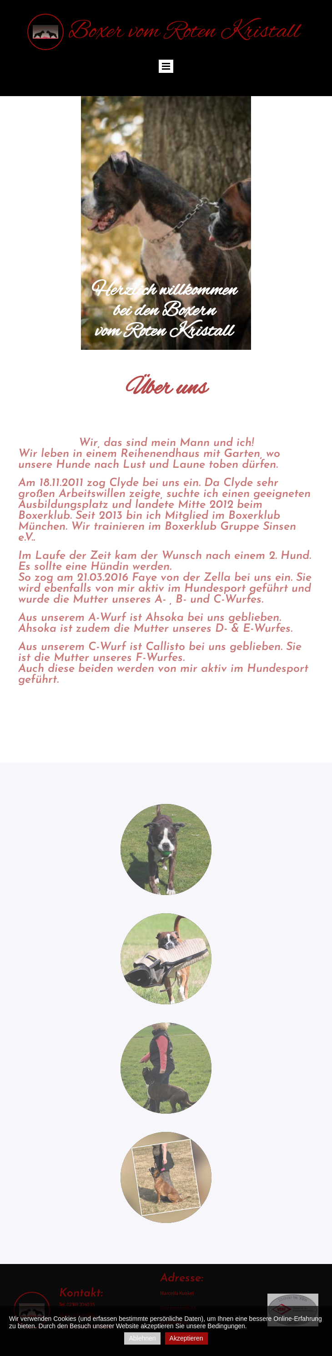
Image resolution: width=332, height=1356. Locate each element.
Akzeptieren (186, 1338)
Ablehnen (142, 1338)
